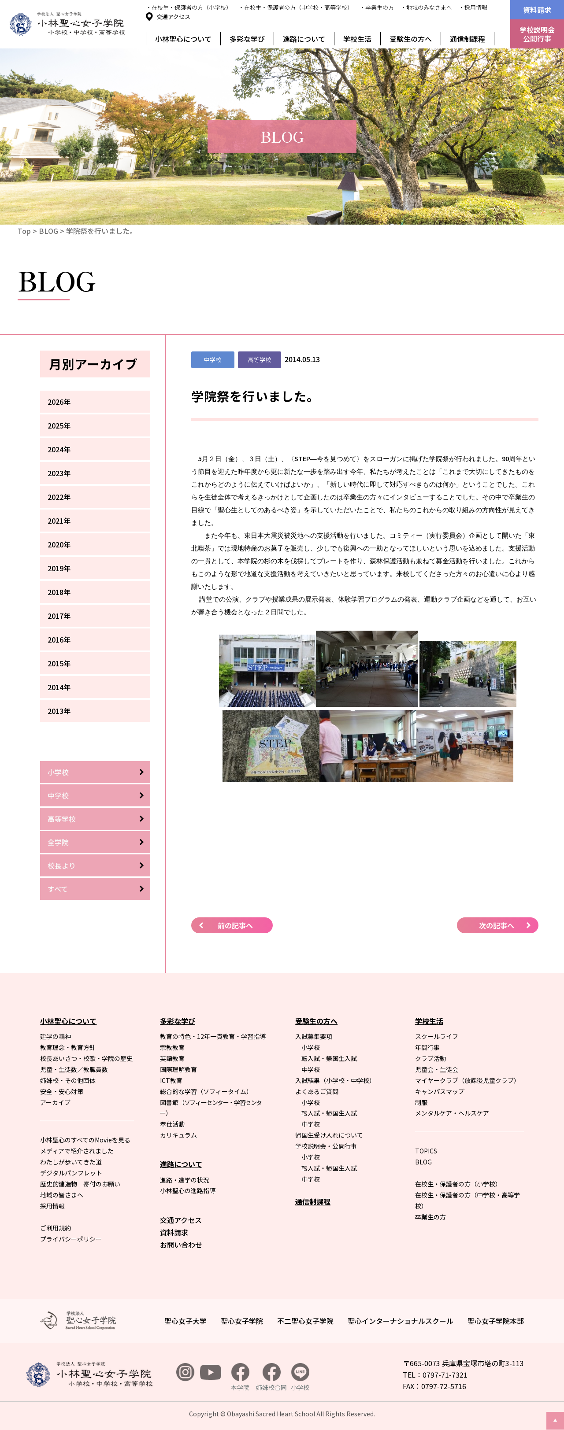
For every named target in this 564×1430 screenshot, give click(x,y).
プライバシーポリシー (71, 1238)
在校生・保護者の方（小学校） (458, 1183)
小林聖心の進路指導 (187, 1190)
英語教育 (172, 1058)
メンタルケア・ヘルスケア (452, 1113)
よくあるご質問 (316, 1091)
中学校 (58, 795)
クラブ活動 (430, 1058)
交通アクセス (173, 16)
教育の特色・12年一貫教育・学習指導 (213, 1036)
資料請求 (537, 9)
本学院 (240, 1377)
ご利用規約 (55, 1227)
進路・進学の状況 (184, 1179)
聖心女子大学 (185, 1320)
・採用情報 (473, 7)
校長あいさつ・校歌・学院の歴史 (86, 1058)
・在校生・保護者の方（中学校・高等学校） (295, 7)
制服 (421, 1102)
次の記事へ (496, 925)
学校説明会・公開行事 (326, 1146)
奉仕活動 (172, 1124)
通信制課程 (467, 38)
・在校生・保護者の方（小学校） (189, 7)
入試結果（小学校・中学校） (335, 1080)
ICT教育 (171, 1080)
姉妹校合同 (271, 1377)
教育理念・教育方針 (68, 1047)
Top (24, 230)
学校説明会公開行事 (537, 34)
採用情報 (52, 1205)
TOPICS (426, 1150)
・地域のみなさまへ (426, 7)
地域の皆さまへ (61, 1194)
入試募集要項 (313, 1036)
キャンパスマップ (439, 1091)
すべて (58, 888)
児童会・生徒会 (436, 1069)
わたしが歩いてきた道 (71, 1161)
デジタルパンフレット (71, 1172)
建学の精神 (55, 1036)
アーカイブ (55, 1102)
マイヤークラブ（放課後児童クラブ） (467, 1080)
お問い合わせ (181, 1244)
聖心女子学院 (242, 1320)
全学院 (58, 842)
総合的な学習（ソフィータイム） (206, 1091)
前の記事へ (235, 925)
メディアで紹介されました (77, 1150)
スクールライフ (436, 1036)
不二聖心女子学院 (305, 1320)
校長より (62, 865)
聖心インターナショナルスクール (400, 1320)
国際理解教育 (178, 1069)
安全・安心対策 (61, 1091)
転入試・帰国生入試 (329, 1058)
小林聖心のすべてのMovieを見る (85, 1139)
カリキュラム (178, 1135)
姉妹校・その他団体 (68, 1080)
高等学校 (62, 818)
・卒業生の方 (377, 7)
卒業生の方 (430, 1216)
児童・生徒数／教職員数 (74, 1069)
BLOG (48, 230)
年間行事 (427, 1047)
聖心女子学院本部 (496, 1320)
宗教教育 (172, 1047)
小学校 (58, 772)
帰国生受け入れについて (329, 1135)
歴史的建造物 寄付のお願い (80, 1183)
